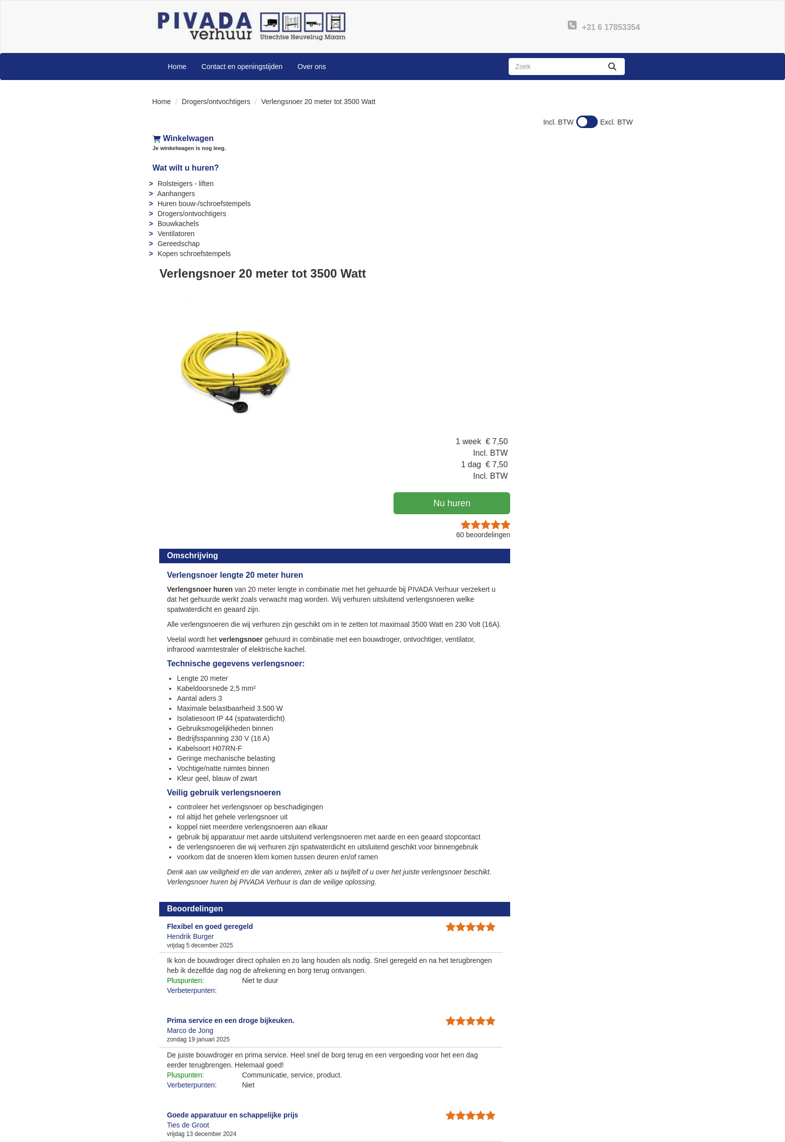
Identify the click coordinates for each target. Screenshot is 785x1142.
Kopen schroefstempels (193, 254)
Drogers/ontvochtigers (216, 102)
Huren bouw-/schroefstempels (203, 204)
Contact (543, 1071)
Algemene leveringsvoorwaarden (458, 1091)
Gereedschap (178, 244)
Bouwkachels (178, 224)
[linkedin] (606, 1133)
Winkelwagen (182, 138)
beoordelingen (598, 251)
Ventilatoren (175, 234)
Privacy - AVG (552, 1081)
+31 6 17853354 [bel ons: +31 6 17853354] (192, 1072)
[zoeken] (612, 66)
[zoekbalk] (554, 66)
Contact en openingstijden (241, 67)
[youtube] (588, 1133)
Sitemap (295, 1101)
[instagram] (624, 1133)
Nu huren (572, 220)
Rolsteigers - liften (185, 184)
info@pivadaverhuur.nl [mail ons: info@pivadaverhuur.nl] (201, 1089)
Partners (296, 1081)
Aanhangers (176, 194)
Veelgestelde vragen (438, 1071)
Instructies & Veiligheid (442, 1081)
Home (177, 67)
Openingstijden (306, 1091)
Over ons (311, 67)
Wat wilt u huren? (185, 168)
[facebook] (570, 1133)
